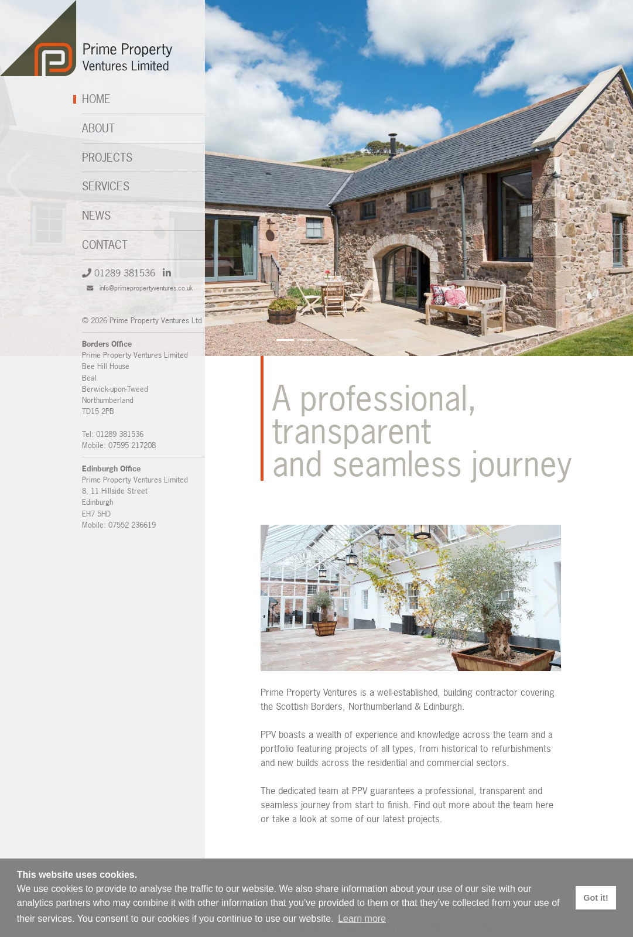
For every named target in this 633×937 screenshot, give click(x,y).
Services (105, 186)
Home (96, 99)
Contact (105, 244)
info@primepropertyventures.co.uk (140, 287)
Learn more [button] (362, 919)
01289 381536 (118, 272)
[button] (614, 178)
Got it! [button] (595, 897)
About (98, 128)
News (96, 215)
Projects (107, 157)
